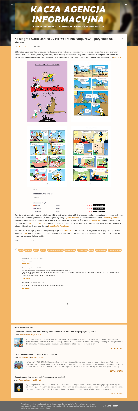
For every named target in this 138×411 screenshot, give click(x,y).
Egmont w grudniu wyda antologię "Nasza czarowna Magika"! (39, 377)
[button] (122, 38)
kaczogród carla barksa (55, 250)
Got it (115, 406)
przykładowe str (101, 250)
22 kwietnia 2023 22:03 (37, 282)
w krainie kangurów (114, 250)
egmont (43, 250)
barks (21, 250)
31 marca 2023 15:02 (37, 258)
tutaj (25, 233)
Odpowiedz (26, 264)
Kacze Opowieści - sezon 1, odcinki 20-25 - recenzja (35, 354)
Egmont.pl (117, 57)
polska (91, 250)
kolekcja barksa (70, 250)
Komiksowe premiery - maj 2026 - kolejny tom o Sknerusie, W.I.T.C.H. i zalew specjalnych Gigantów (54, 332)
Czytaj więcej (117, 348)
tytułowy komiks (72, 218)
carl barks (28, 250)
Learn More (106, 406)
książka (44, 203)
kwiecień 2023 (82, 250)
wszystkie (37, 203)
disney (36, 250)
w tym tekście (69, 231)
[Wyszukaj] (126, 5)
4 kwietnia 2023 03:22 (37, 268)
